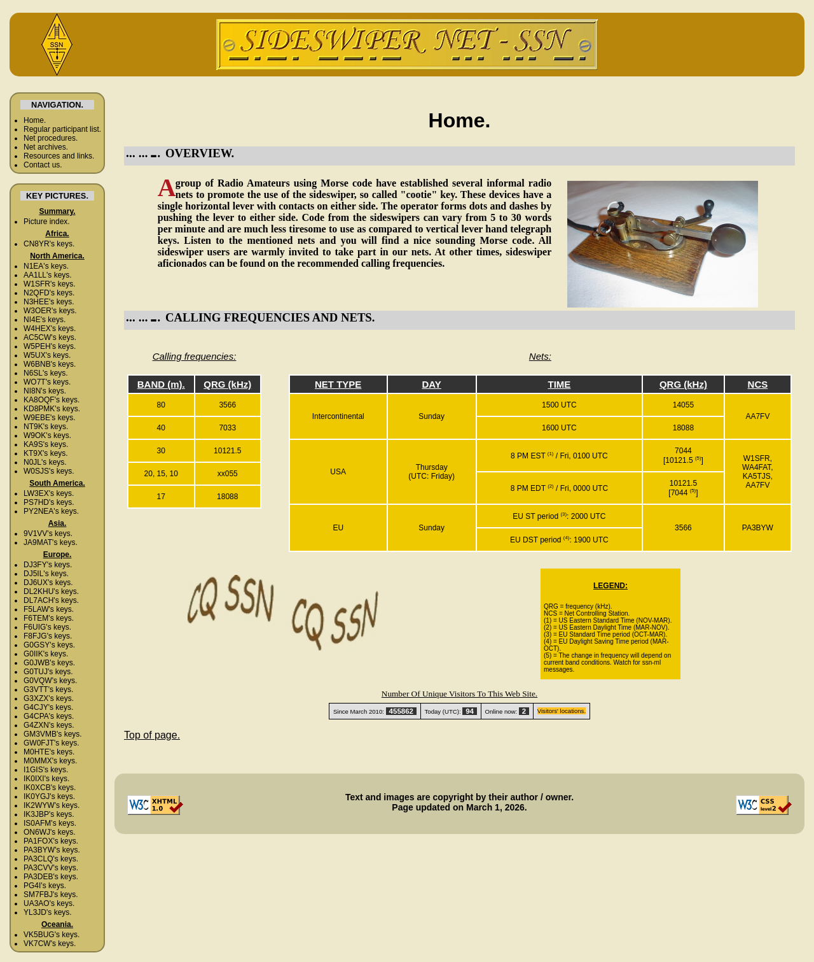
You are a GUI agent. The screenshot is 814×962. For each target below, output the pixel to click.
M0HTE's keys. (49, 751)
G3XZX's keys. (49, 698)
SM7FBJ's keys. (51, 894)
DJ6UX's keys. (48, 582)
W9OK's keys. (47, 435)
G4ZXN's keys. (49, 725)
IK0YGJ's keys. (49, 796)
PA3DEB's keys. (51, 876)
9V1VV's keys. (48, 533)
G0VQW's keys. (50, 680)
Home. (35, 120)
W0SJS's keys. (49, 471)
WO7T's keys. (47, 382)
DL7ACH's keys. (51, 600)
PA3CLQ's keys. (51, 858)
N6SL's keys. (46, 373)
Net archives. (46, 147)
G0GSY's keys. (49, 644)
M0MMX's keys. (50, 760)
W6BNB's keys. (50, 364)
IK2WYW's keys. (51, 805)
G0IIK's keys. (46, 653)
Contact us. (43, 164)
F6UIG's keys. (47, 627)
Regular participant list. (62, 129)
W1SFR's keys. (50, 283)
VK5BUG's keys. (51, 934)
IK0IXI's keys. (46, 778)
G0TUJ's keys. (48, 671)
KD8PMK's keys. (52, 408)
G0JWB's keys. (49, 662)
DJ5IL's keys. (46, 573)
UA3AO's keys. (49, 903)
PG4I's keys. (45, 885)
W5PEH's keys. (50, 346)
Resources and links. (59, 156)
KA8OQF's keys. (51, 399)
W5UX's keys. (47, 355)
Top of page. (152, 735)
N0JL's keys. (45, 462)
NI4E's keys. (45, 319)
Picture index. (47, 221)
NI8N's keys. (45, 390)
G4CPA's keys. (49, 716)
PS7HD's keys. (49, 502)
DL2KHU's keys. (51, 591)
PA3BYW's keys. (52, 849)
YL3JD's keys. (48, 912)
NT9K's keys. (46, 426)
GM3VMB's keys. (53, 734)
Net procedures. (51, 138)
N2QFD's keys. (49, 292)
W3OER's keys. (50, 310)
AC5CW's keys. (50, 337)
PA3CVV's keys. (51, 867)
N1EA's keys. (46, 266)
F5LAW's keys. (49, 609)
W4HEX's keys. (50, 328)
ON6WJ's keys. (50, 832)
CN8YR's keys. (49, 243)
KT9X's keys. (46, 453)
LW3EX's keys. (49, 493)
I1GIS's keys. (46, 769)
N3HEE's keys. (49, 301)
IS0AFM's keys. (50, 823)
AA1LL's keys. (48, 275)
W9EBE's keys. (50, 417)
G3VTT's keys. (48, 689)
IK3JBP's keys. (49, 814)
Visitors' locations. (561, 710)
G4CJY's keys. (48, 707)
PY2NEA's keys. (51, 511)
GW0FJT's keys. (51, 743)
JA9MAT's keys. (51, 542)
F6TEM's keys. (49, 618)
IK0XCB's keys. (50, 787)
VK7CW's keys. (50, 943)
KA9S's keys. (46, 444)
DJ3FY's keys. (48, 564)
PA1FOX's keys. (51, 841)
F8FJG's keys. (48, 636)
